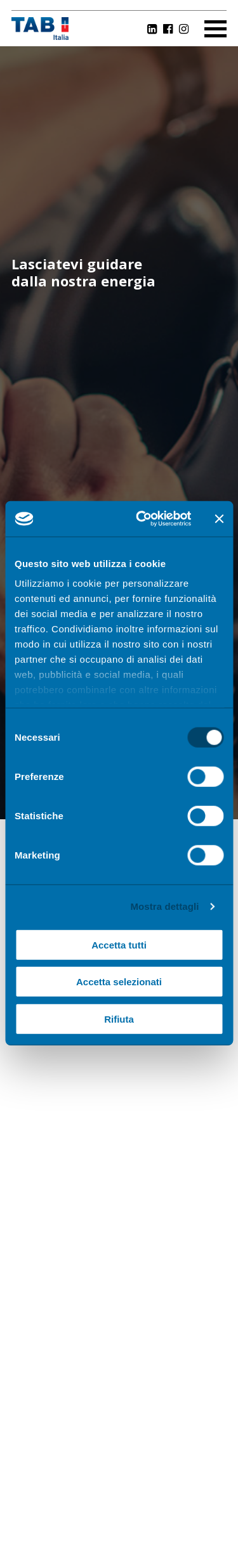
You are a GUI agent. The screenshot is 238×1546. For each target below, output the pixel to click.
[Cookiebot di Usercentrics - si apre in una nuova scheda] (142, 519)
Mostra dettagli (164, 906)
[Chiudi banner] (219, 518)
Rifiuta (119, 1018)
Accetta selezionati (119, 981)
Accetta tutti (119, 944)
